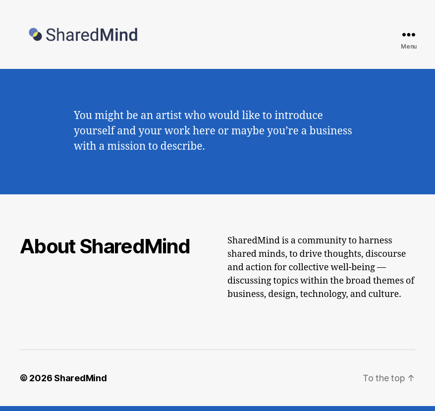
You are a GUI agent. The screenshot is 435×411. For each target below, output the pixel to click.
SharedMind (80, 383)
